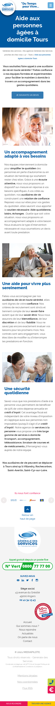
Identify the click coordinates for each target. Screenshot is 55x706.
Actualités (27, 633)
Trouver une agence (41, 704)
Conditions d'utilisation (33, 667)
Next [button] (51, 500)
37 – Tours (28, 55)
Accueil (27, 622)
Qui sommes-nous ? (27, 625)
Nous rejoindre (27, 629)
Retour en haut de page (27, 517)
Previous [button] (4, 500)
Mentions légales (27, 675)
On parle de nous (27, 637)
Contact (27, 641)
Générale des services (12, 51)
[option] (27, 129)
